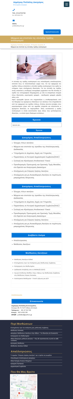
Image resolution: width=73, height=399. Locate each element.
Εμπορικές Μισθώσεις (17, 343)
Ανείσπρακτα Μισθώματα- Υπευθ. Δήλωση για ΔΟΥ (31, 278)
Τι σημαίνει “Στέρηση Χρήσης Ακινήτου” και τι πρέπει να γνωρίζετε (31, 355)
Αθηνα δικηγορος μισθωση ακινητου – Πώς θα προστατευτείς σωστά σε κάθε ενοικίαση (34, 339)
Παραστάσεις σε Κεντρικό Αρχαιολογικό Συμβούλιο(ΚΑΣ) (37, 157)
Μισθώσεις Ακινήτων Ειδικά (23, 259)
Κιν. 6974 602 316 (17, 15)
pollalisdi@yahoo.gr (18, 26)
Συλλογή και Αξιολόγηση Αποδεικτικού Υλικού (32, 160)
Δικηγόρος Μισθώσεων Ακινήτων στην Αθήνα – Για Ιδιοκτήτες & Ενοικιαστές (34, 333)
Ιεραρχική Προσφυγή (17, 364)
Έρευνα (39, 130)
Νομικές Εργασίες (38, 45)
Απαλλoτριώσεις (20, 240)
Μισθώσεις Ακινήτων (22, 244)
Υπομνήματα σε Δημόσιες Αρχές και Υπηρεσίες (33, 153)
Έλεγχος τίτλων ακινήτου (24, 143)
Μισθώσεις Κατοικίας (17, 330)
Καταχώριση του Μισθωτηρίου (24, 266)
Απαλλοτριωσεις (16, 295)
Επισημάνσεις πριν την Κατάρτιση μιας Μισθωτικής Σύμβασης (35, 263)
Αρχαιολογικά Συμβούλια (18, 366)
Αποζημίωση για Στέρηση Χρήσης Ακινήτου (31, 171)
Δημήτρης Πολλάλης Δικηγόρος (28, 2)
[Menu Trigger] (66, 4)
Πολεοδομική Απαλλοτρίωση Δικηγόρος (23, 358)
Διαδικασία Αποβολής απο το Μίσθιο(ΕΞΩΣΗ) (29, 270)
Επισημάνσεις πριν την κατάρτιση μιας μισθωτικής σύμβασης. (30, 328)
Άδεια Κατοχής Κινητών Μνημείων (21, 361)
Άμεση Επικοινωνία (52, 32)
